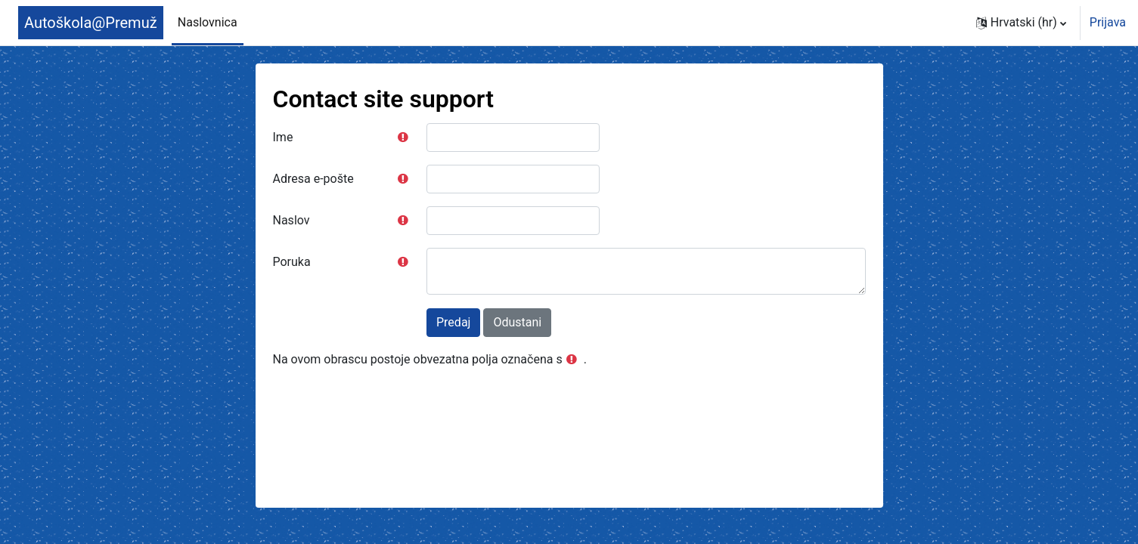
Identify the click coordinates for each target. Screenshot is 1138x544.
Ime (283, 137)
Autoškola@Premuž (90, 23)
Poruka (292, 262)
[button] (1021, 22)
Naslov (291, 220)
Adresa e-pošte (313, 179)
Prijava (1108, 22)
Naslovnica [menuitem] (207, 22)
